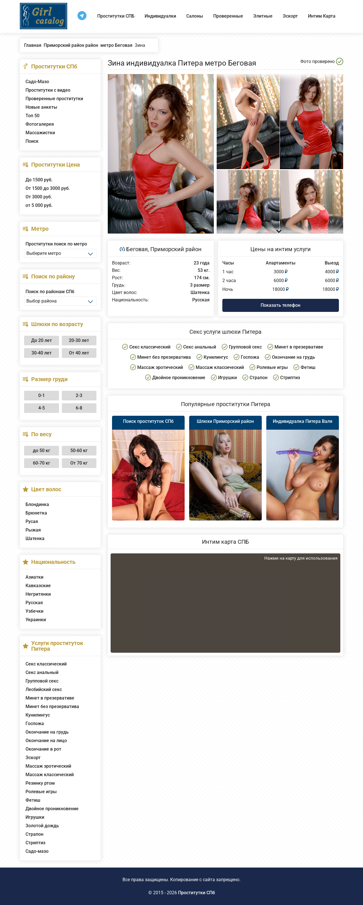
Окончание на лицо (46, 740)
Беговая (137, 249)
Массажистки (40, 132)
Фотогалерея (40, 124)
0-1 (41, 395)
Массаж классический (50, 774)
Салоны (194, 16)
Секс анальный (42, 672)
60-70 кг (41, 463)
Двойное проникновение (52, 808)
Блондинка (37, 504)
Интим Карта (321, 16)
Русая (32, 521)
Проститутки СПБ (115, 16)
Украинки (36, 619)
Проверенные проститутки (54, 98)
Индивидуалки (160, 16)
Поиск (32, 141)
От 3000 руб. (39, 197)
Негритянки (38, 594)
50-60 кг (79, 450)
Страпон (34, 834)
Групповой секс (42, 681)
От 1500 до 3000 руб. (48, 188)
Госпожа (35, 723)
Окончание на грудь (47, 732)
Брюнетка (36, 513)
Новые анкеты (41, 107)
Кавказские (38, 585)
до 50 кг (41, 450)
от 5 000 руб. (39, 205)
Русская (34, 602)
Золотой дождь (42, 825)
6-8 (79, 408)
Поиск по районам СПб (50, 291)
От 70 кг (79, 463)
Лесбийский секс (44, 689)
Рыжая (33, 530)
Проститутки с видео (48, 90)
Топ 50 (32, 115)
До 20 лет (41, 340)
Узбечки (34, 611)
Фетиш (33, 800)
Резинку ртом (40, 783)
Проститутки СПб (196, 892)
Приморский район (176, 249)
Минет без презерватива (52, 706)
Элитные (263, 16)
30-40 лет (41, 353)
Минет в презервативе (50, 698)
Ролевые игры (41, 791)
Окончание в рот (43, 749)
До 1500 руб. (39, 179)
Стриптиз (35, 842)
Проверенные (228, 16)
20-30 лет (79, 340)
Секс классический (46, 664)
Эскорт (290, 16)
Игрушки (35, 817)
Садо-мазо (37, 851)
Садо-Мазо (37, 81)
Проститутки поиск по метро (56, 244)
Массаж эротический (48, 766)
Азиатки (34, 577)
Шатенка (35, 538)
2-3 (79, 395)
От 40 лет (79, 353)
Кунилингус (38, 715)
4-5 (41, 408)
